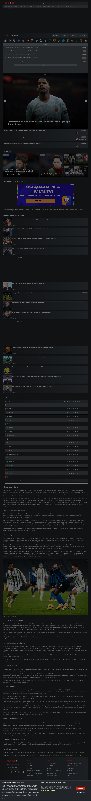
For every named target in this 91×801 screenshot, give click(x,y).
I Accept (80, 788)
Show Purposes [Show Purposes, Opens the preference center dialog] (81, 792)
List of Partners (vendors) (48, 790)
